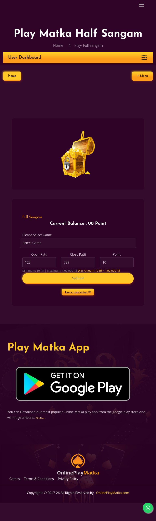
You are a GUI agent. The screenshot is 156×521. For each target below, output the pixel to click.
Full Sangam (32, 217)
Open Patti (39, 254)
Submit (78, 278)
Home (58, 45)
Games (14, 478)
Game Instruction (78, 292)
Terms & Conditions (39, 478)
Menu (142, 76)
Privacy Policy (68, 478)
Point (117, 254)
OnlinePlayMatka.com (112, 493)
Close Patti (78, 254)
